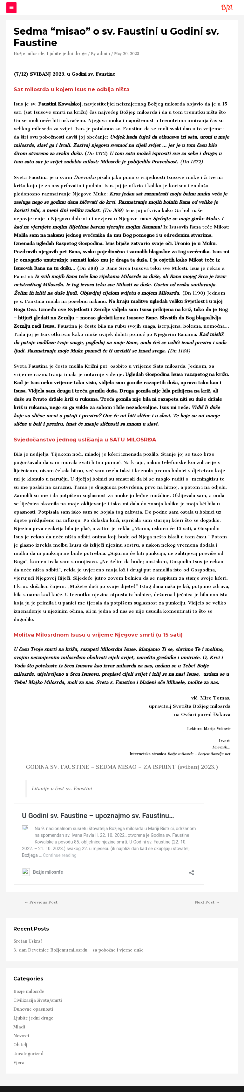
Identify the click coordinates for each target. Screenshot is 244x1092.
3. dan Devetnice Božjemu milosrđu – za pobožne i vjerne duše (70, 946)
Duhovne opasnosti (30, 1002)
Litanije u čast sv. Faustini (57, 787)
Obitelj (19, 1033)
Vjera (18, 1049)
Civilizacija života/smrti (33, 994)
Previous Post (40, 899)
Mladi (18, 1017)
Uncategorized (26, 1041)
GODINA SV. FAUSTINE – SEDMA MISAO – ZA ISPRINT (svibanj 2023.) (122, 766)
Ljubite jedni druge (61, 53)
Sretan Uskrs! (26, 938)
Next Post (208, 899)
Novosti (20, 1025)
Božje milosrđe (27, 53)
